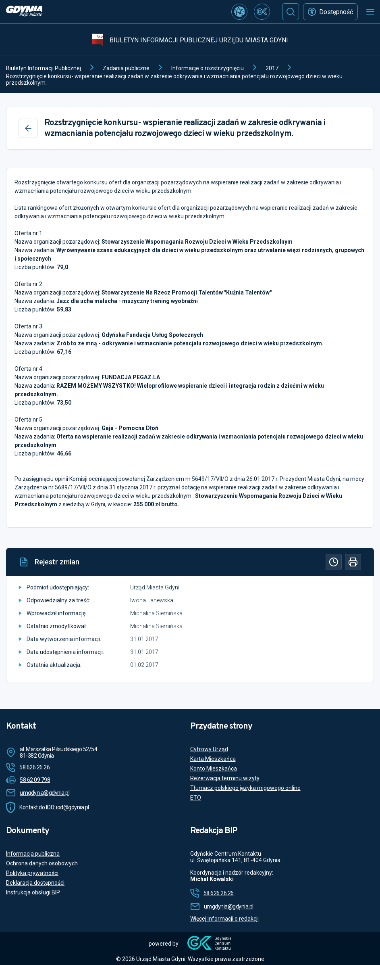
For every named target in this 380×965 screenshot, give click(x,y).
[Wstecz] (28, 128)
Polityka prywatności (32, 873)
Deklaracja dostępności (35, 882)
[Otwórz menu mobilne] (370, 11)
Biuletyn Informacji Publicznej (43, 68)
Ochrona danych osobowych (42, 863)
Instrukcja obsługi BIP (33, 892)
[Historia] (334, 562)
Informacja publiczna (33, 853)
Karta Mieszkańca (213, 759)
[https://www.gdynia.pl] (24, 12)
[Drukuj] (353, 562)
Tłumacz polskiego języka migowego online (245, 788)
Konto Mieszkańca (213, 768)
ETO (195, 797)
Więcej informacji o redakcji (224, 918)
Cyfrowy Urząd (209, 749)
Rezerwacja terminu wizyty (225, 778)
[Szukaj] (290, 11)
